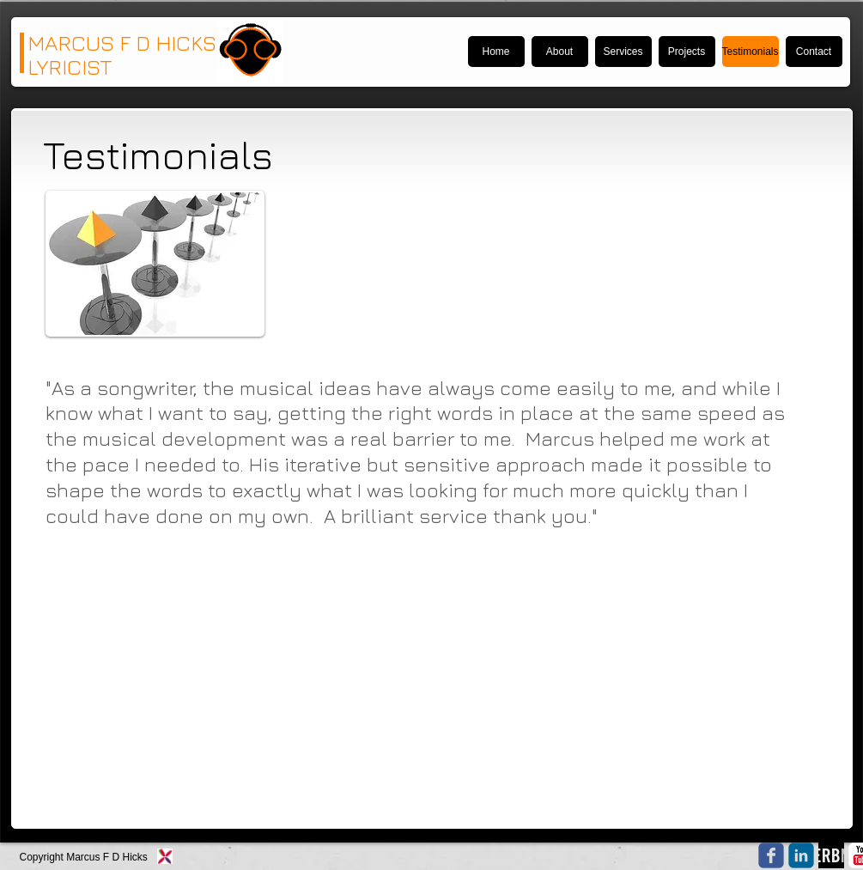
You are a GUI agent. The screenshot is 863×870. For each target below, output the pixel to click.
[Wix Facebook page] (771, 855)
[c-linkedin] (801, 855)
